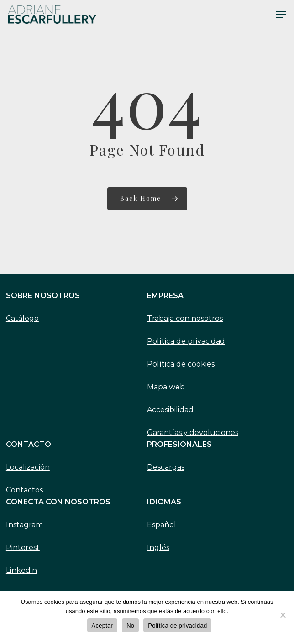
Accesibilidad (170, 409)
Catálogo (22, 318)
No (130, 625)
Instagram (24, 524)
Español (161, 524)
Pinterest (23, 547)
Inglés (158, 547)
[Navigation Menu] (281, 14)
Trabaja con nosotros (185, 318)
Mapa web (166, 386)
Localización (28, 467)
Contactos (24, 490)
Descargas (165, 467)
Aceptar (102, 625)
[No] (282, 614)
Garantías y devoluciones (192, 432)
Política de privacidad (186, 341)
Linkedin (21, 570)
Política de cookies (181, 364)
